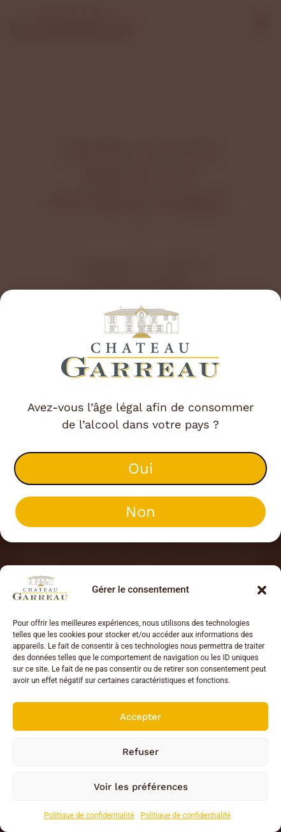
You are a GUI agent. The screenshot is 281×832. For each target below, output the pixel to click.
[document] (140, 416)
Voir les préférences (141, 787)
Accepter (140, 717)
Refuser (140, 752)
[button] (262, 590)
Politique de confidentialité (89, 815)
